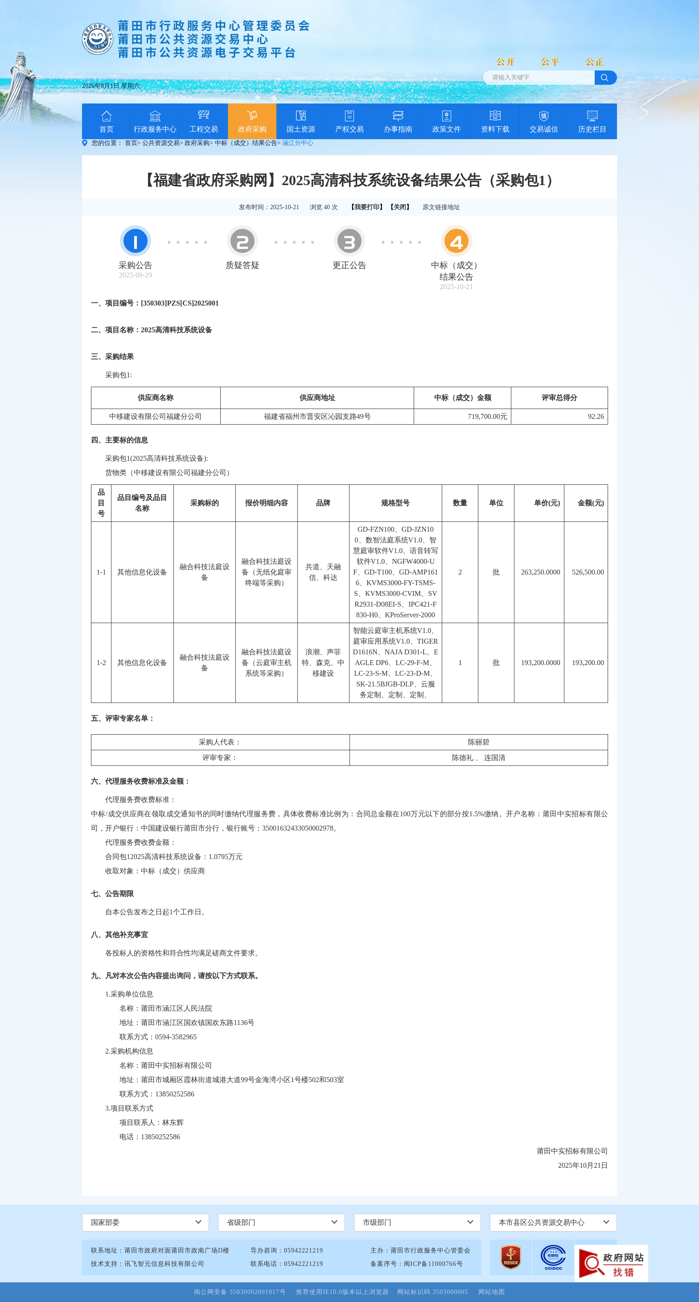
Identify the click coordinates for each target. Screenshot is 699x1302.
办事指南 (398, 129)
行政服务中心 (155, 129)
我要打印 (366, 207)
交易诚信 (544, 129)
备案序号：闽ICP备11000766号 (416, 1264)
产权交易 (349, 129)
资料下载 (495, 129)
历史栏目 (592, 129)
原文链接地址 (441, 207)
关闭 (400, 207)
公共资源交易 (161, 143)
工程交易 (203, 129)
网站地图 (491, 1292)
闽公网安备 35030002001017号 (244, 1292)
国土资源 (301, 129)
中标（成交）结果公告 (246, 143)
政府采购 (252, 129)
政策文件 (446, 129)
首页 (106, 129)
